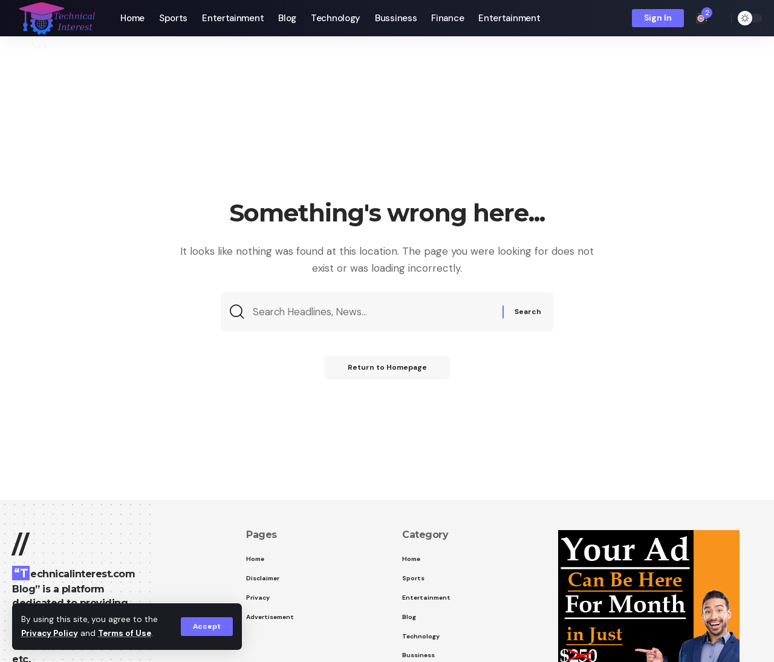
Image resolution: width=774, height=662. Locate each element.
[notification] (701, 18)
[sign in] (658, 18)
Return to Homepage (387, 369)
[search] (719, 18)
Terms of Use (127, 634)
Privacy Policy (50, 634)
